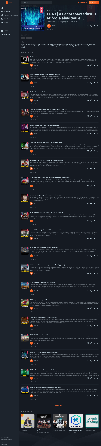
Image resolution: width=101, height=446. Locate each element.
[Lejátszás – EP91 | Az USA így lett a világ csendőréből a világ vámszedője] (31, 168)
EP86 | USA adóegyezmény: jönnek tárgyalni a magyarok (45, 74)
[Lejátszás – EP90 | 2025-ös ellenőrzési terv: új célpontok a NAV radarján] (31, 151)
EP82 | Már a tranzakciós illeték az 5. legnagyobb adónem (45, 352)
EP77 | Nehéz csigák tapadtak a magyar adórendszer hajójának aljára (48, 265)
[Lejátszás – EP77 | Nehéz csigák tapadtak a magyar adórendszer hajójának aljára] (31, 273)
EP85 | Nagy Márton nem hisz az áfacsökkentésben (43, 57)
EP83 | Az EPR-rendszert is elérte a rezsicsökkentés (44, 369)
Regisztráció (94, 2)
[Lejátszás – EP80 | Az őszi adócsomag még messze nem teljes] (31, 325)
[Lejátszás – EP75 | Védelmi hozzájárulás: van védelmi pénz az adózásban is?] (31, 238)
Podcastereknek (5, 437)
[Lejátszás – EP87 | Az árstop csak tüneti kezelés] (31, 100)
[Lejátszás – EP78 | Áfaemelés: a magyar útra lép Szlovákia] (31, 290)
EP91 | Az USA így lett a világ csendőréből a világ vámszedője (46, 160)
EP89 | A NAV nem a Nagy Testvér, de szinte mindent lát (44, 125)
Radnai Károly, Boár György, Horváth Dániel (62, 22)
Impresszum (4, 444)
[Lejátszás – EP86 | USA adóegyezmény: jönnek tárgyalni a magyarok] (31, 82)
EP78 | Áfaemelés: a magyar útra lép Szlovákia (42, 282)
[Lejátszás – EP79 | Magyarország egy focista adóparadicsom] (31, 308)
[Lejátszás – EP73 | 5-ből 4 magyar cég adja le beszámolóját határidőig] (31, 203)
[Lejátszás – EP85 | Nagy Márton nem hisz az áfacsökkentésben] (31, 65)
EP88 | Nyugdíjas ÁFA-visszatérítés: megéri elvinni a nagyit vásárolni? (48, 109)
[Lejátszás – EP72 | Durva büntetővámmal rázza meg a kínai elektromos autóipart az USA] (31, 186)
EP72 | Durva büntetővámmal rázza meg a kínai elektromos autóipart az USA (50, 177)
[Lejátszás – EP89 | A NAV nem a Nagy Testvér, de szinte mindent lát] (31, 133)
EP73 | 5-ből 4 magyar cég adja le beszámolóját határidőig (45, 195)
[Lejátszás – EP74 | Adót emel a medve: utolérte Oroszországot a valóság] (31, 221)
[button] (9, 8)
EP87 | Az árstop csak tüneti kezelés (39, 92)
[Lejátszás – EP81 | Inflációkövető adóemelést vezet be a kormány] (31, 343)
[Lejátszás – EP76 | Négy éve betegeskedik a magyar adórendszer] (31, 255)
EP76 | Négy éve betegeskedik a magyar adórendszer (44, 247)
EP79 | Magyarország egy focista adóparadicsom (43, 299)
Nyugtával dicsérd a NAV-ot (55, 10)
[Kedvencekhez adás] (88, 25)
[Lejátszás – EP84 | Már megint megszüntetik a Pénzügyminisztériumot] (31, 395)
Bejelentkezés (82, 2)
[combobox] (36, 2)
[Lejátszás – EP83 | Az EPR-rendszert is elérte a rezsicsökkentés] (31, 378)
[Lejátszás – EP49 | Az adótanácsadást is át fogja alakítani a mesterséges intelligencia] (49, 26)
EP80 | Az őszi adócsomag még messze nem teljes (43, 317)
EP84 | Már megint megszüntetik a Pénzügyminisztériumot (45, 387)
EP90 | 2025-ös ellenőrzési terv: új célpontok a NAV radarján (46, 142)
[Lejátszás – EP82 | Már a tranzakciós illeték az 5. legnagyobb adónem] (31, 360)
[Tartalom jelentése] (94, 25)
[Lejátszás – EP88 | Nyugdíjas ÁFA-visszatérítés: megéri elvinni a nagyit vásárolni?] (31, 116)
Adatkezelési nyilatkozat (7, 439)
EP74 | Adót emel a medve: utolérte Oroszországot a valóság (46, 212)
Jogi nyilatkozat (5, 442)
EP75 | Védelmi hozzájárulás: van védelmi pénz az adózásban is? (47, 230)
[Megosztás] (97, 25)
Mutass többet (60, 405)
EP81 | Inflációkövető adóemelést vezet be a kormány (44, 334)
